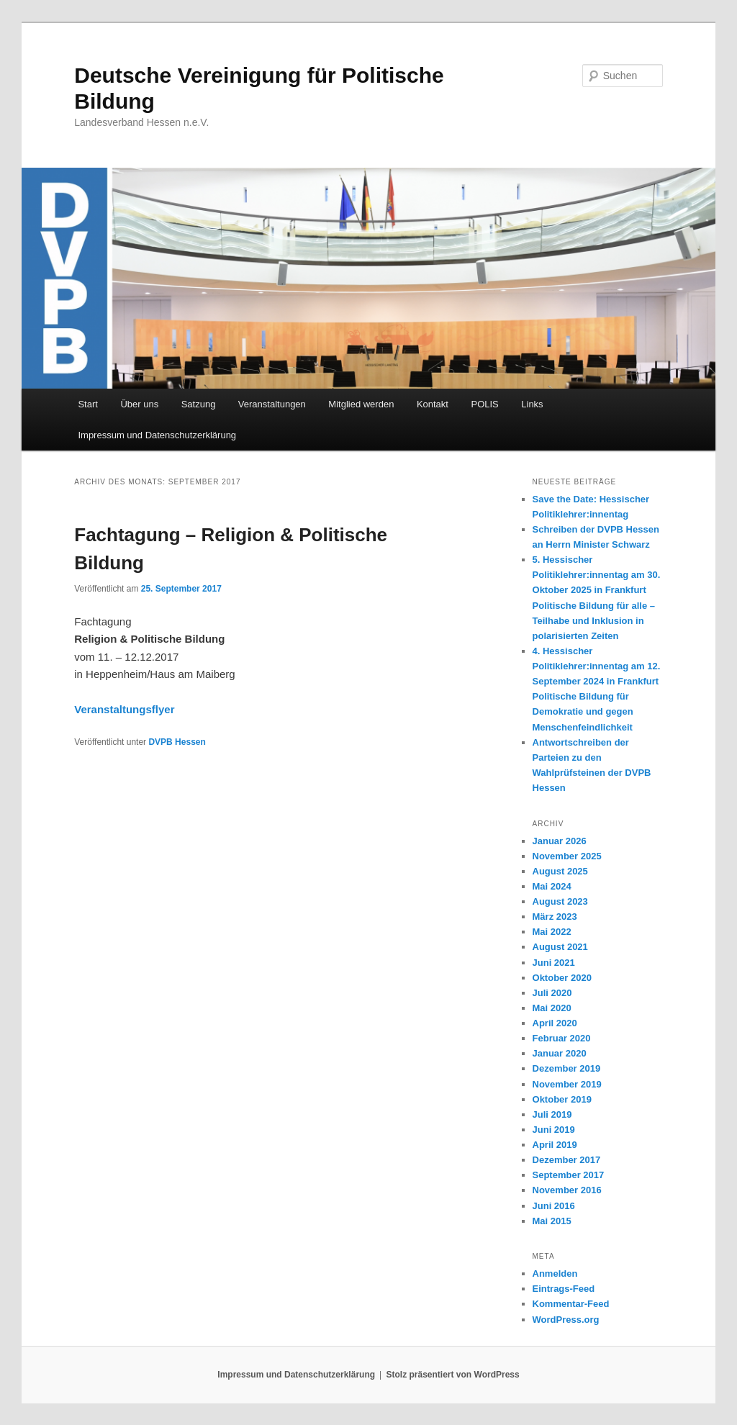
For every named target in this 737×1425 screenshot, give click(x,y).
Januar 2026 (560, 841)
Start (87, 404)
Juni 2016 (554, 1205)
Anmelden (555, 1273)
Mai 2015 (552, 1221)
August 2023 (560, 901)
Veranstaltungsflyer (124, 709)
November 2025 (567, 856)
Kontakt (432, 404)
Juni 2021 (554, 962)
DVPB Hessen (176, 742)
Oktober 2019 (562, 1099)
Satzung (198, 404)
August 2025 (560, 871)
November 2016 (567, 1190)
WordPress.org (566, 1319)
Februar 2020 (562, 1038)
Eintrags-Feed (564, 1288)
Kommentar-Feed (571, 1303)
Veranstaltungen (272, 404)
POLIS (484, 404)
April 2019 (555, 1144)
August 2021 (560, 946)
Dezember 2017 (567, 1159)
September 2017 (569, 1175)
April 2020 (555, 1023)
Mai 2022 (552, 931)
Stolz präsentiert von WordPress (453, 1375)
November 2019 (567, 1084)
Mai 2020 (552, 1008)
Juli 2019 (552, 1114)
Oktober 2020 (562, 977)
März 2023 (555, 916)
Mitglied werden (361, 404)
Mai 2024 (552, 886)
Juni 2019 (554, 1129)
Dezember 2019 (567, 1068)
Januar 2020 (560, 1053)
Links (532, 404)
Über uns (139, 404)
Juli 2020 (552, 992)
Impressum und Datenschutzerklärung (157, 435)
